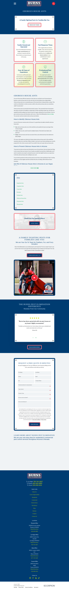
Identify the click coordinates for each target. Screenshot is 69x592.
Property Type (21, 393)
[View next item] (35, 338)
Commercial (34, 500)
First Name (20, 372)
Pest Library (34, 506)
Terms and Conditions (36, 420)
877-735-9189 (34, 558)
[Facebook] (33, 578)
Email (36, 377)
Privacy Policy (43, 420)
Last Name (37, 372)
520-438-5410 (37, 486)
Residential (34, 498)
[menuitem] (34, 183)
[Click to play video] (34, 278)
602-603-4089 (37, 484)
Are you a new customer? (23, 398)
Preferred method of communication (25, 385)
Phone (19, 377)
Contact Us (34, 517)
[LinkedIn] (36, 578)
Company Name (38, 381)
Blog (34, 509)
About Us (34, 492)
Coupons (34, 514)
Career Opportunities (34, 495)
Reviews (34, 511)
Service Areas (34, 503)
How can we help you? (22, 402)
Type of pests (21, 389)
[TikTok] (39, 578)
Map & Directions (34, 529)
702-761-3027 (38, 482)
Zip (19, 381)
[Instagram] (30, 578)
